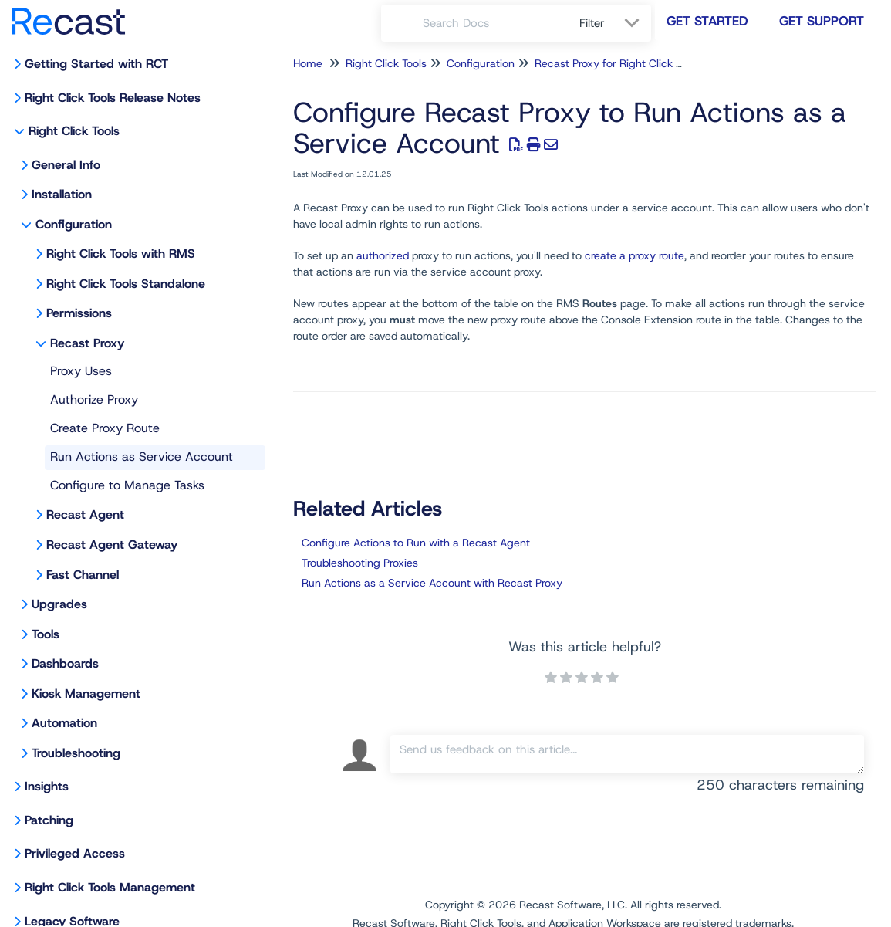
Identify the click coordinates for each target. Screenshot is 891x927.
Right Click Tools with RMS (120, 253)
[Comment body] (627, 754)
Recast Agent (85, 514)
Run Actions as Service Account (141, 456)
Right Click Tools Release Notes (113, 98)
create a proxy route (634, 255)
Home (307, 63)
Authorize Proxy (94, 399)
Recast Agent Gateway (111, 544)
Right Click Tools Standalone (125, 284)
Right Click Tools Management (110, 887)
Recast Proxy (87, 343)
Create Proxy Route (105, 428)
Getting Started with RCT (96, 64)
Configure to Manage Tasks (127, 485)
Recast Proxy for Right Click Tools (617, 63)
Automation (64, 723)
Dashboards (65, 663)
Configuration (73, 224)
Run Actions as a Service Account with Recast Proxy (432, 583)
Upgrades (59, 604)
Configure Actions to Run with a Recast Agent (416, 543)
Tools (45, 634)
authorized (382, 255)
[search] (492, 23)
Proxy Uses (81, 371)
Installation (62, 194)
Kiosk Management (86, 693)
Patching (49, 820)
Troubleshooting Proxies (360, 563)
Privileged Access (75, 853)
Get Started (707, 20)
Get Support (821, 20)
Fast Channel (82, 575)
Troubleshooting (76, 753)
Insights (47, 786)
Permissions (79, 313)
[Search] (401, 23)
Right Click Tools (74, 131)
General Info (66, 165)
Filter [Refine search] (594, 23)
